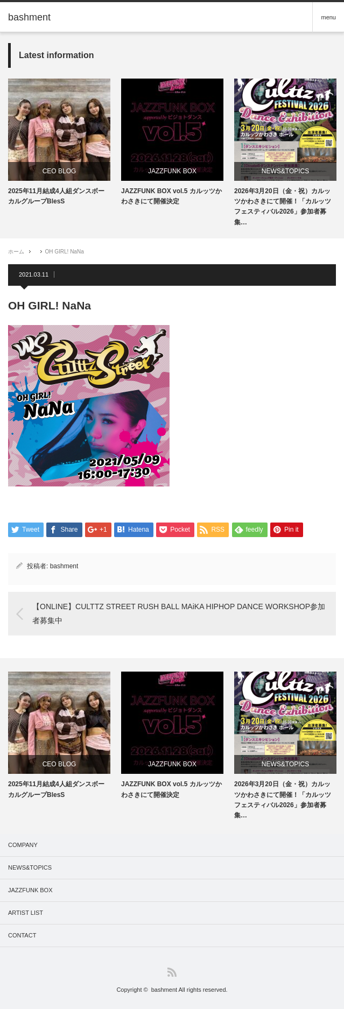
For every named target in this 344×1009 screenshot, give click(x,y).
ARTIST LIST (25, 912)
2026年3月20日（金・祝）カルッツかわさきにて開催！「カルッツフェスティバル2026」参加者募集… (282, 206)
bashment (64, 566)
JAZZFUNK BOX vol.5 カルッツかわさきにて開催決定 (171, 196)
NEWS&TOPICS (285, 171)
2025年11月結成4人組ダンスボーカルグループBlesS (56, 196)
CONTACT (22, 935)
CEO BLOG (59, 171)
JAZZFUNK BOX (172, 171)
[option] (59, 143)
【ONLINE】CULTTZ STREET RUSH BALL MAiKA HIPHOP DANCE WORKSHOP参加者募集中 (178, 613)
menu (328, 17)
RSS (172, 972)
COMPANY (23, 845)
